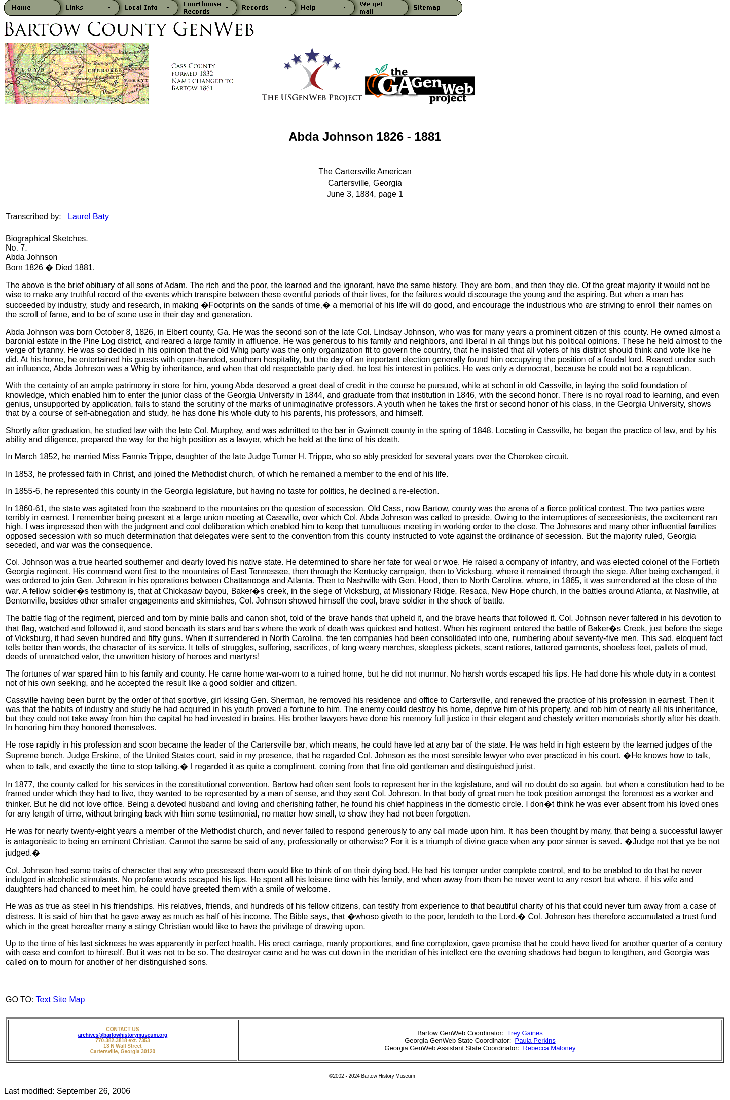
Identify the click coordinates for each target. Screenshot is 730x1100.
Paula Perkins (535, 1040)
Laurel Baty (88, 216)
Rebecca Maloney (549, 1048)
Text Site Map (60, 999)
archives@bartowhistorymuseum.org (122, 1035)
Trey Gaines (524, 1033)
